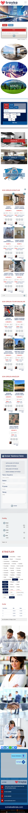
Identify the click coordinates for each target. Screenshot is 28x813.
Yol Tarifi (21, 762)
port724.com (8, 810)
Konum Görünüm (19, 756)
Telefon (4, 480)
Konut (6, 107)
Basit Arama (22, 39)
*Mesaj (4, 492)
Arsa (16, 107)
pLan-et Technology (11, 811)
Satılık (5, 25)
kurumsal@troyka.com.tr (8, 800)
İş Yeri (11, 107)
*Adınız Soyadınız (7, 475)
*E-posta (4, 486)
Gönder (14, 506)
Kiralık (11, 25)
